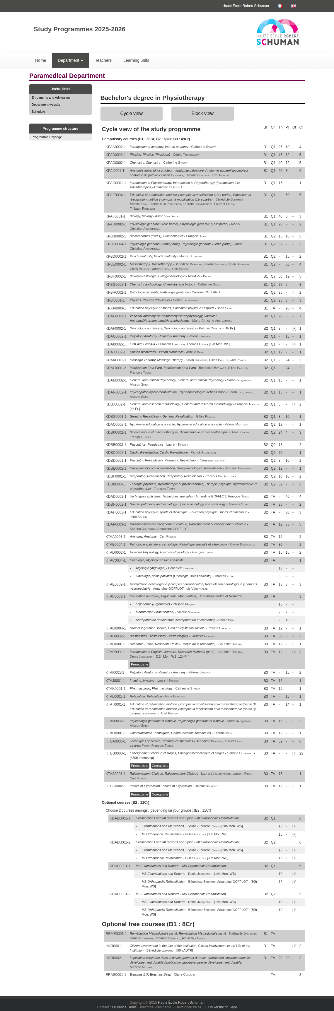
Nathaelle (242, 933)
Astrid (167, 216)
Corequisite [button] (160, 765)
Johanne (167, 938)
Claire (184, 974)
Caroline (206, 292)
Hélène (200, 336)
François (165, 204)
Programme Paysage (47, 137)
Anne (175, 696)
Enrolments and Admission (51, 97)
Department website (46, 104)
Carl (220, 175)
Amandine (169, 187)
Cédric (186, 154)
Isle (196, 588)
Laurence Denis (124, 1007)
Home (40, 60)
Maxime (141, 967)
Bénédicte (229, 199)
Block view (202, 113)
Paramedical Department (67, 75)
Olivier (242, 544)
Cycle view (131, 113)
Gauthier (203, 636)
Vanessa (212, 460)
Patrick (203, 452)
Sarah (239, 380)
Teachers (103, 60)
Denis (141, 656)
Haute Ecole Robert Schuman (245, 6)
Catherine (203, 146)
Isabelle (141, 938)
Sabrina (238, 468)
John (226, 308)
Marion (190, 256)
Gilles (139, 269)
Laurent (197, 204)
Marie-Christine (212, 320)
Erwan (172, 175)
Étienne (223, 733)
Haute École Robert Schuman (181, 1002)
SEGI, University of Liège (217, 1007)
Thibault (197, 175)
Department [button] (70, 60)
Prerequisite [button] (139, 664)
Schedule (38, 111)
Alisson (139, 384)
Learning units (136, 60)
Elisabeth (171, 344)
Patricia (210, 328)
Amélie (139, 204)
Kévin (238, 264)
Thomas (196, 344)
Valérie (236, 424)
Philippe (184, 604)
